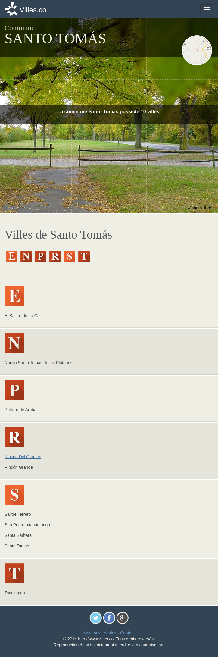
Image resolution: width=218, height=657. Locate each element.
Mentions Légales (100, 632)
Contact (127, 632)
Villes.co (33, 10)
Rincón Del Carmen (23, 456)
